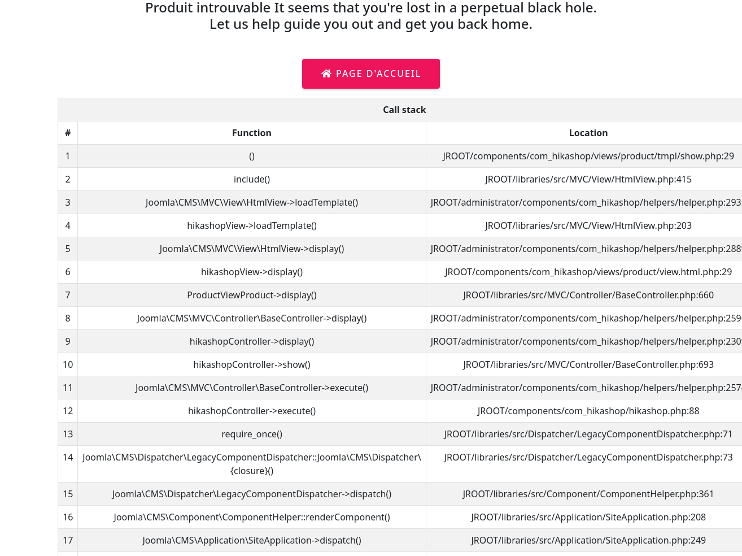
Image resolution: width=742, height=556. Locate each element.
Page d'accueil (371, 73)
